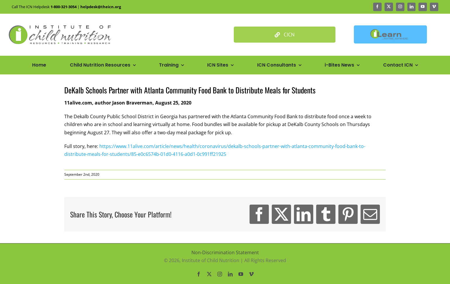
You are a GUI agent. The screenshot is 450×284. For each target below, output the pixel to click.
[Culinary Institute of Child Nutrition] (285, 35)
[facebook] (377, 7)
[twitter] (389, 7)
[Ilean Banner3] (390, 28)
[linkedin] (411, 7)
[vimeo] (434, 7)
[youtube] (422, 7)
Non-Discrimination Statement (225, 252)
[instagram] (400, 7)
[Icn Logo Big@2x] (60, 28)
